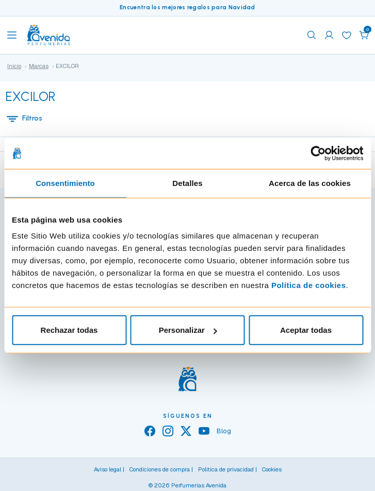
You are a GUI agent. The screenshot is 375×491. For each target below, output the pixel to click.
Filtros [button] (24, 118)
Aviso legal (107, 469)
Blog (224, 431)
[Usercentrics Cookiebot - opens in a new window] (318, 153)
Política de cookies (308, 285)
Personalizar (188, 330)
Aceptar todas (306, 330)
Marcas (38, 66)
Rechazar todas (69, 330)
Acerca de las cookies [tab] (310, 182)
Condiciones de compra (159, 469)
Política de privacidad (226, 469)
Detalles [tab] (187, 182)
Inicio (14, 66)
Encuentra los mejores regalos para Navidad (187, 7)
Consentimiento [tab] (65, 182)
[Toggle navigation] (12, 35)
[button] (364, 35)
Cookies (272, 469)
